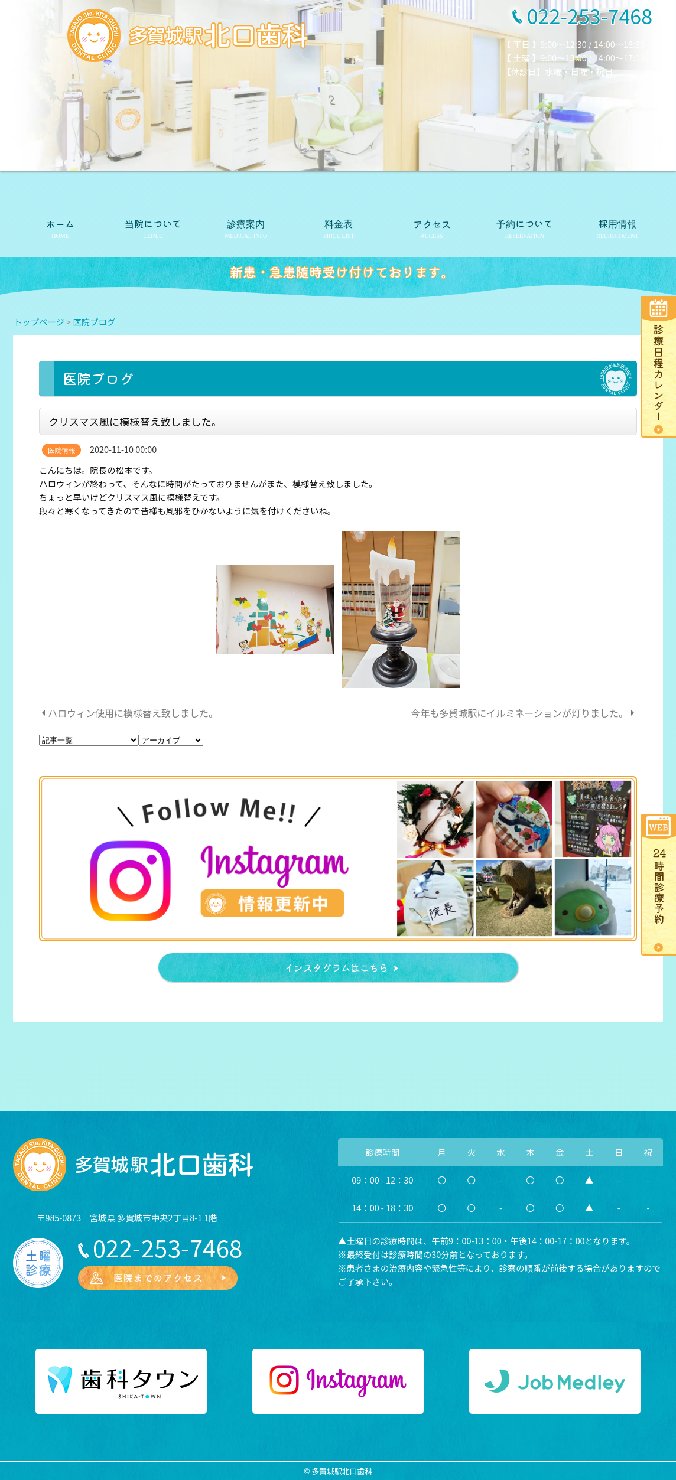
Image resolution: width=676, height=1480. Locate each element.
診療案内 (246, 223)
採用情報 (617, 223)
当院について (153, 223)
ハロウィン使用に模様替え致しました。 (133, 713)
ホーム (60, 224)
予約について (524, 223)
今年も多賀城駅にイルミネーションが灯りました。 (519, 713)
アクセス (432, 224)
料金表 (338, 223)
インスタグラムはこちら (336, 967)
